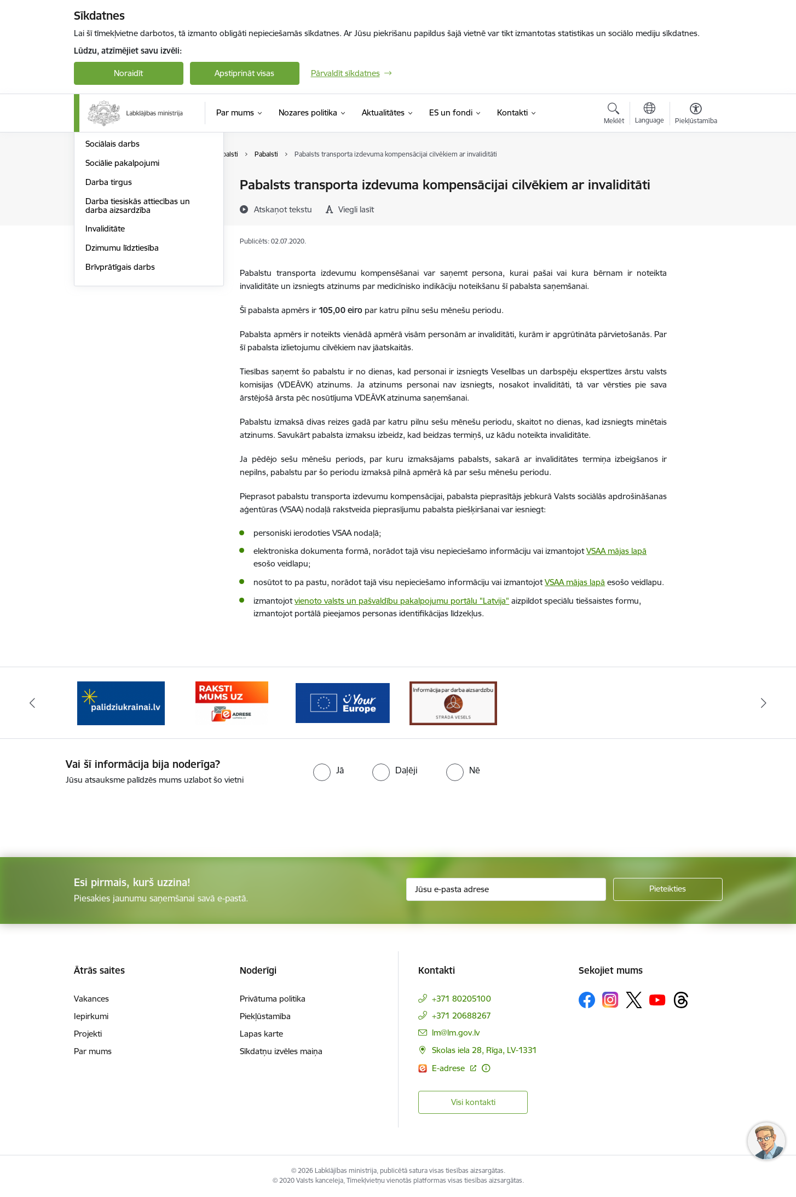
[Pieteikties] (668, 889)
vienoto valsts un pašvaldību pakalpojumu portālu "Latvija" (402, 600)
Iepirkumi (91, 1016)
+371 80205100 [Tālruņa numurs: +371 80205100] (461, 998)
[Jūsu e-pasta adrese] (506, 889)
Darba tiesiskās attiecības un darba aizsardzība (137, 323)
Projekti (88, 1033)
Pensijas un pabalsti (121, 186)
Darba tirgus (108, 299)
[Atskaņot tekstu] (283, 209)
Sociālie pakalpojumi (122, 280)
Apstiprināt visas (244, 73)
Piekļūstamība (265, 1016)
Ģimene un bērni (116, 243)
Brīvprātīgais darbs (120, 384)
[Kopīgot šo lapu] (695, 207)
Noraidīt (128, 73)
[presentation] (91, 816)
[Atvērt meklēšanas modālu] (614, 115)
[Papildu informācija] (486, 1068)
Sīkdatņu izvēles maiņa (281, 1051)
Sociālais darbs (112, 262)
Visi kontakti (473, 1102)
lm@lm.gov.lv (456, 1032)
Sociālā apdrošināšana (126, 204)
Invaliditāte (105, 347)
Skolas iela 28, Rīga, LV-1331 (484, 1050)
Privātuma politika (272, 998)
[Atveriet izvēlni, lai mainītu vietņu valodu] (650, 114)
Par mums (93, 1051)
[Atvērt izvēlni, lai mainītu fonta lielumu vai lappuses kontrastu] (696, 115)
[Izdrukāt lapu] (695, 180)
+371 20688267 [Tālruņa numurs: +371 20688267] (461, 1015)
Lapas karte (261, 1033)
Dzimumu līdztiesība (122, 365)
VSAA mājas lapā (616, 551)
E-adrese (449, 1068)
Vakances (91, 998)
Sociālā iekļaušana (118, 223)
